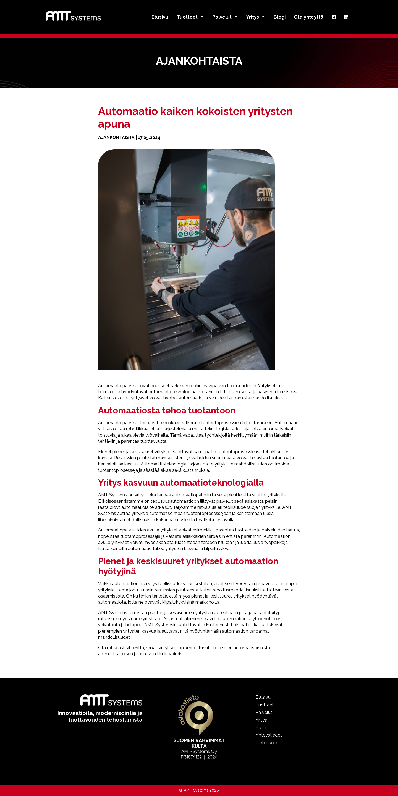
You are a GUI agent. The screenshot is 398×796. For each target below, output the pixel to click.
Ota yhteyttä (308, 17)
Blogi (280, 17)
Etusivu (159, 17)
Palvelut (225, 16)
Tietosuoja (266, 742)
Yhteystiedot (269, 735)
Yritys (255, 16)
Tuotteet (190, 16)
